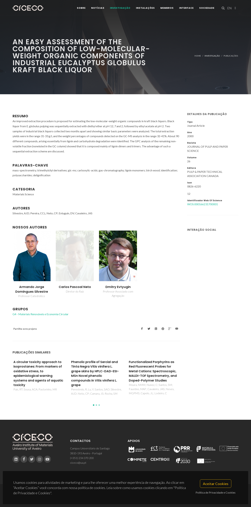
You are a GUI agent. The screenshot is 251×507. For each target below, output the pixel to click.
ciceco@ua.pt (78, 462)
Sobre (81, 8)
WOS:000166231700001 (202, 204)
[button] (93, 405)
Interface (186, 8)
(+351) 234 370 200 (82, 458)
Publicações (231, 55)
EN (229, 8)
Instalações (145, 8)
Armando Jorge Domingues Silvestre (31, 289)
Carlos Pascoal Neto (75, 287)
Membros (167, 8)
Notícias (97, 8)
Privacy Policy (125, 497)
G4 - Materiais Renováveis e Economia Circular (41, 314)
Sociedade (206, 8)
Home (198, 55)
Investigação (120, 8)
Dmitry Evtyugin (118, 287)
